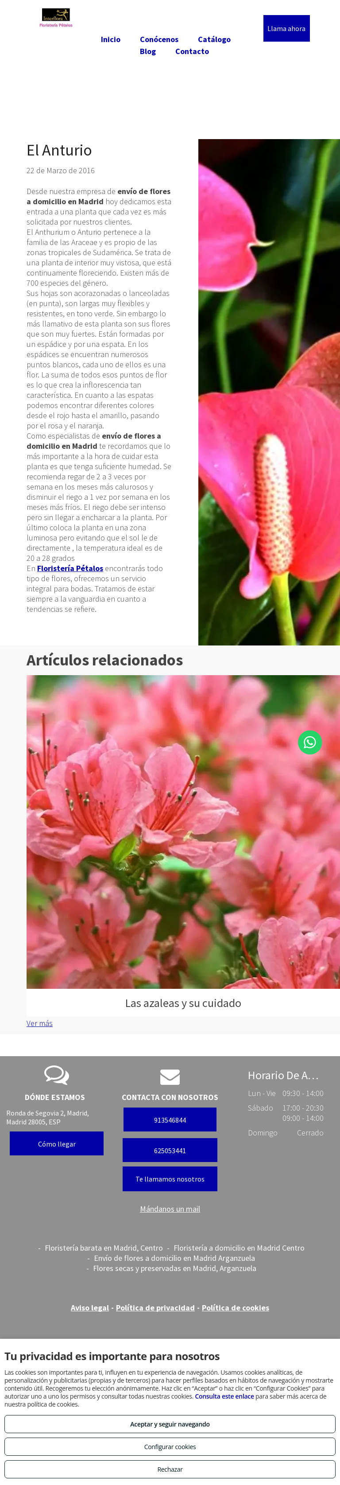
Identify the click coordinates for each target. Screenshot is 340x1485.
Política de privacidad (155, 1307)
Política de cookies (235, 1307)
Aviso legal (90, 1307)
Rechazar (169, 1469)
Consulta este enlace (224, 1396)
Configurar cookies (170, 1446)
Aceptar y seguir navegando (169, 1424)
